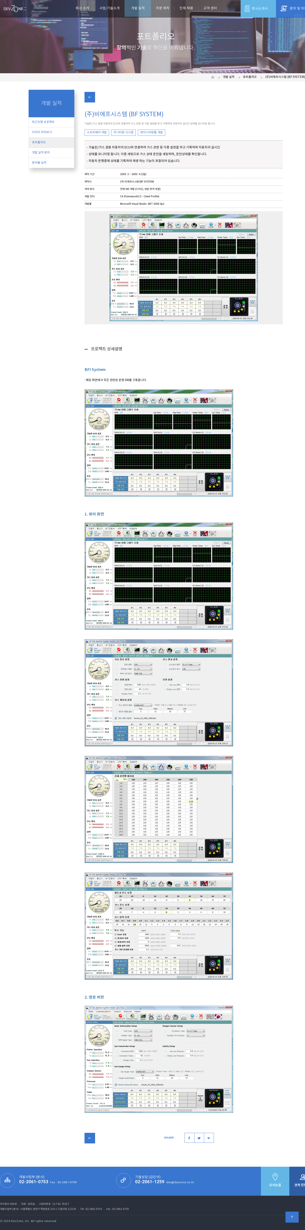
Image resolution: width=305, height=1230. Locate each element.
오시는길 (275, 1180)
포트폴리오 (250, 77)
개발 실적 (228, 77)
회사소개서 (256, 8)
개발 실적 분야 (41, 152)
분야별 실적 (39, 162)
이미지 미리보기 (42, 132)
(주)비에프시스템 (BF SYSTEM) (285, 77)
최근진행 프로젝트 (43, 122)
